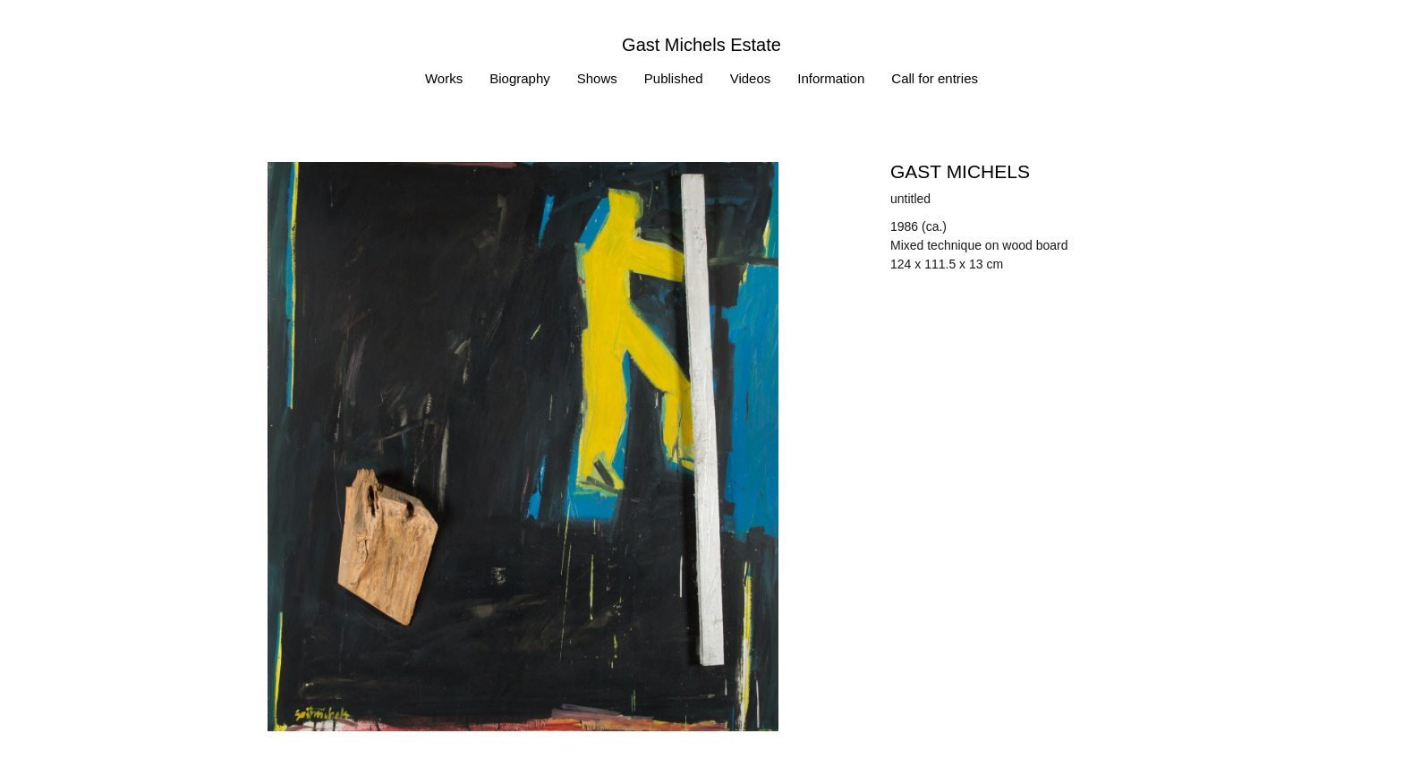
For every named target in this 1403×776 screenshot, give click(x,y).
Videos (750, 78)
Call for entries (934, 78)
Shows (597, 78)
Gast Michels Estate (701, 45)
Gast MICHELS (960, 171)
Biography (519, 78)
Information (830, 78)
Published (673, 78)
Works (444, 78)
